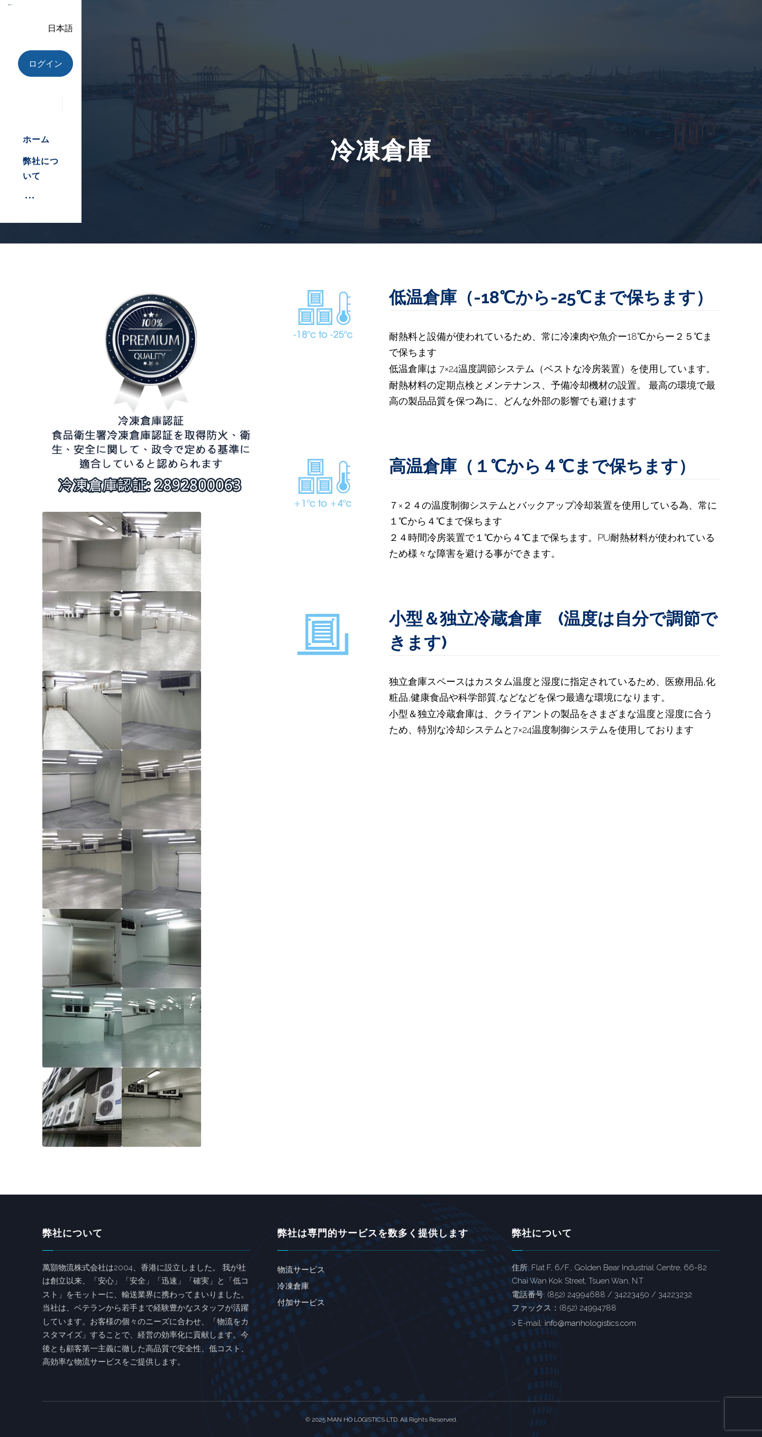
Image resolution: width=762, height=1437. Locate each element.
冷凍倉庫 (293, 1286)
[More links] (553, 32)
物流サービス (301, 1270)
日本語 (673, 28)
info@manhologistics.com (590, 1323)
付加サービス (301, 1302)
